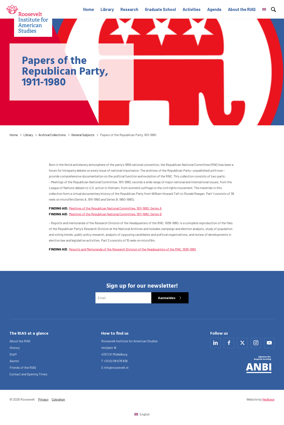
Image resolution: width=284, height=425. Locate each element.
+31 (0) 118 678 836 (116, 361)
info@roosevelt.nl (116, 367)
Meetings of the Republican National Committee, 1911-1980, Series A (115, 208)
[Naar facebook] (229, 343)
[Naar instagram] (256, 343)
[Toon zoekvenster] (273, 9)
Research (129, 9)
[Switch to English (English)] (142, 414)
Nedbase (268, 399)
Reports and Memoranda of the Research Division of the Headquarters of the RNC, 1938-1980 (132, 249)
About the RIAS (242, 9)
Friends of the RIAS (23, 367)
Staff (13, 354)
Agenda (214, 9)
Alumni (14, 361)
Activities (192, 9)
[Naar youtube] (269, 343)
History (15, 348)
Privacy (43, 399)
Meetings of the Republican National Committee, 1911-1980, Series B (115, 214)
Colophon (58, 399)
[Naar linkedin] (215, 343)
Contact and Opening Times (28, 374)
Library (107, 9)
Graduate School (160, 9)
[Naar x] (242, 343)
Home (88, 9)
